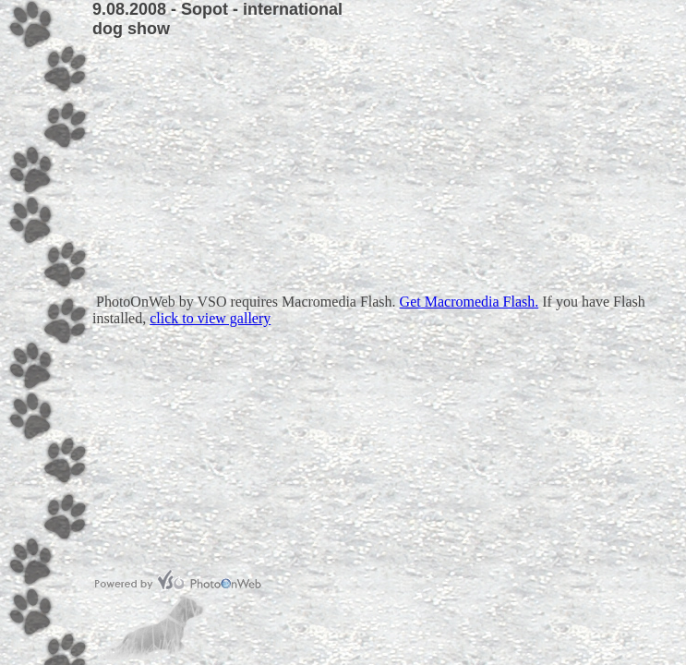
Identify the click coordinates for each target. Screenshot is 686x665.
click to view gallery (210, 318)
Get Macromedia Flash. (469, 301)
